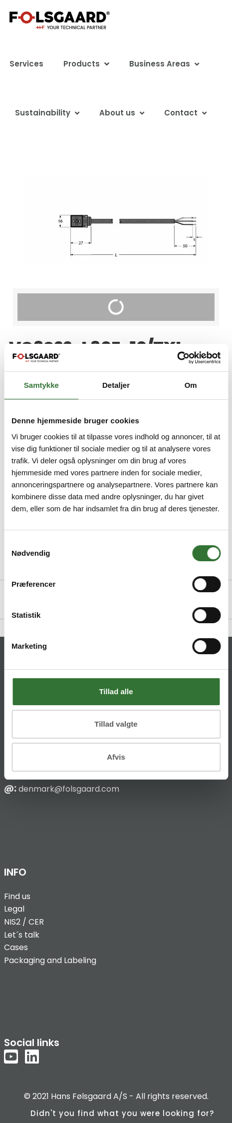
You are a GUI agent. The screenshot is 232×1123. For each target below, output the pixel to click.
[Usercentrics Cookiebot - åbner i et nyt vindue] (177, 357)
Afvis (116, 757)
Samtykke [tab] (41, 385)
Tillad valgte (115, 724)
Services (26, 63)
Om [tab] (191, 385)
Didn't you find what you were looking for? (122, 1113)
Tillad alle (116, 691)
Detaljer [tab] (116, 385)
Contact (181, 112)
